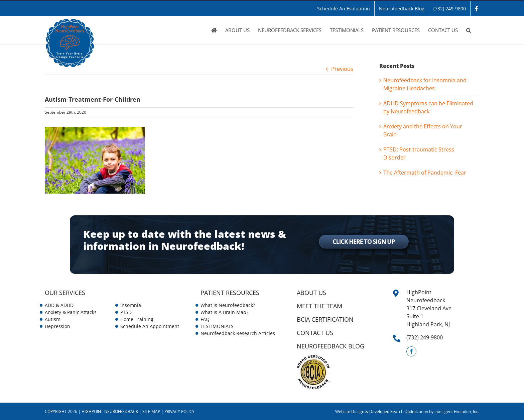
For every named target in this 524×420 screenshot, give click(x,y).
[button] (468, 30)
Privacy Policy (179, 411)
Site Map (151, 411)
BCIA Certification (325, 319)
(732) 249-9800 (424, 337)
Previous (342, 69)
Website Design (349, 411)
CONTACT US (315, 333)
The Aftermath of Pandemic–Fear (424, 172)
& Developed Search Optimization (397, 411)
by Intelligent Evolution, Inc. (454, 411)
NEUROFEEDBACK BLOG (330, 346)
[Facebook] (411, 351)
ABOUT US (311, 293)
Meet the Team (319, 306)
